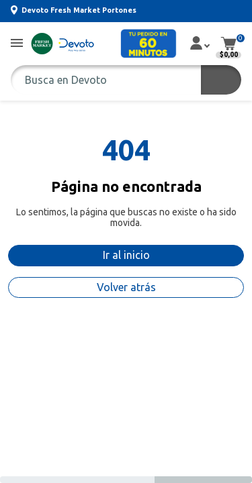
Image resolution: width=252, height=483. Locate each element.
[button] (17, 44)
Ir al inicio (126, 255)
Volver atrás (126, 287)
